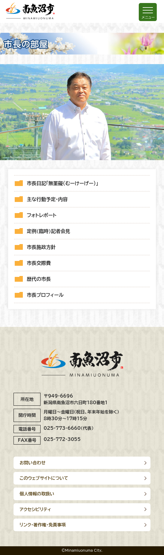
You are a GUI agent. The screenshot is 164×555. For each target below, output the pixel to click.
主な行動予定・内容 (47, 199)
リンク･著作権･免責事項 (43, 524)
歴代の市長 (39, 279)
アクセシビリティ (35, 509)
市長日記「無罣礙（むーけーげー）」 (62, 183)
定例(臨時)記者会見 (48, 231)
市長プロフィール (45, 295)
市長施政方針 (41, 247)
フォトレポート (41, 215)
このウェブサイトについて (44, 478)
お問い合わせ (32, 462)
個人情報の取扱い (37, 493)
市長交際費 (39, 263)
